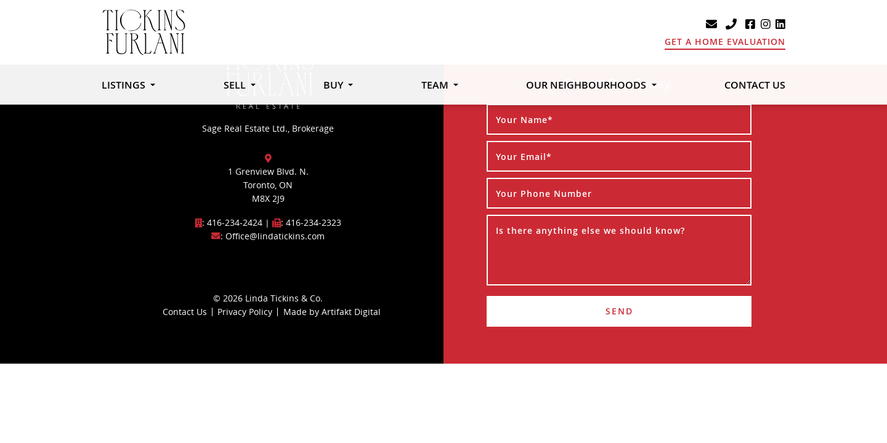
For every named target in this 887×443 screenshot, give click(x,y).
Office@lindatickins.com (275, 236)
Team (436, 85)
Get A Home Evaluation (725, 41)
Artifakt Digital (351, 311)
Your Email (524, 156)
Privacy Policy (244, 311)
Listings (125, 85)
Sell (236, 85)
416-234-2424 (234, 222)
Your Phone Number (544, 193)
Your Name (524, 120)
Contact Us (754, 85)
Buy (334, 85)
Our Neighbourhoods (587, 85)
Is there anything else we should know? (590, 230)
